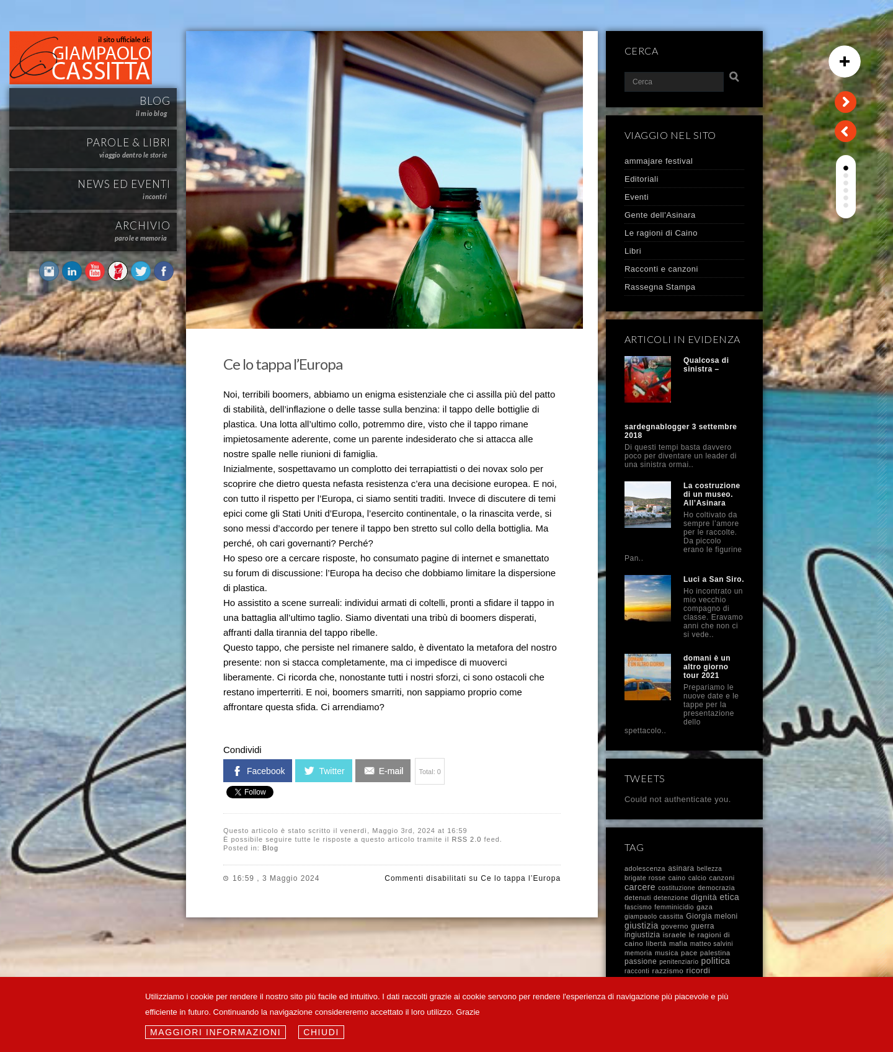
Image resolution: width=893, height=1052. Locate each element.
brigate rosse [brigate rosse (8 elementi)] (645, 878)
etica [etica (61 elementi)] (729, 897)
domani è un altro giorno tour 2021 (707, 667)
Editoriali (641, 179)
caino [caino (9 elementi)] (677, 877)
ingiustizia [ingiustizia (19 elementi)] (642, 934)
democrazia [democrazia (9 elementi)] (716, 887)
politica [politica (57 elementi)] (716, 961)
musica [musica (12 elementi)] (666, 952)
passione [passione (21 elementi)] (640, 961)
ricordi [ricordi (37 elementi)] (698, 970)
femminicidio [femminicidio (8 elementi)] (674, 907)
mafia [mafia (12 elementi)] (678, 943)
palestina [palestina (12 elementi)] (715, 952)
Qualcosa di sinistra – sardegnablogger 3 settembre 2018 (680, 398)
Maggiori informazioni (215, 1032)
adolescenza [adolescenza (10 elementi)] (644, 868)
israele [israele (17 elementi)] (674, 934)
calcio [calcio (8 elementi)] (697, 878)
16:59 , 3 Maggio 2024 (276, 878)
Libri (632, 251)
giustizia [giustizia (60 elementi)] (641, 925)
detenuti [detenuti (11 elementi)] (637, 897)
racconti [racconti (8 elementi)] (636, 971)
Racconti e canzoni (661, 269)
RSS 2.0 (466, 839)
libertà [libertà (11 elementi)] (656, 943)
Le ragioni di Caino (661, 233)
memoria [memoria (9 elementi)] (638, 952)
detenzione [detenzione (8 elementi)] (671, 897)
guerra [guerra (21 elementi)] (702, 926)
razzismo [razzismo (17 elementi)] (668, 970)
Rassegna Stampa (659, 287)
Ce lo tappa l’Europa (282, 364)
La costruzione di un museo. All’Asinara (711, 494)
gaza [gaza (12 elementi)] (704, 907)
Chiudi (321, 1032)
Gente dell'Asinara (660, 215)
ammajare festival (658, 161)
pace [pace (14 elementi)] (689, 952)
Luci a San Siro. (713, 579)
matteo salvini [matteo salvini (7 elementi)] (711, 943)
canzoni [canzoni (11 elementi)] (721, 877)
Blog (270, 848)
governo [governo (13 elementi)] (674, 926)
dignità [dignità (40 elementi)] (704, 897)
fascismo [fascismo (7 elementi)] (638, 907)
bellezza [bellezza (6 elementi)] (709, 868)
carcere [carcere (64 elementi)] (639, 887)
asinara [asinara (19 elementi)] (681, 868)
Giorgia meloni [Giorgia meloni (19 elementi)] (711, 916)
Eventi (636, 197)
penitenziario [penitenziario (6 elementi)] (678, 961)
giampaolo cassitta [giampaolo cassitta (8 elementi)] (653, 916)
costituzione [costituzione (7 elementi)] (676, 888)
